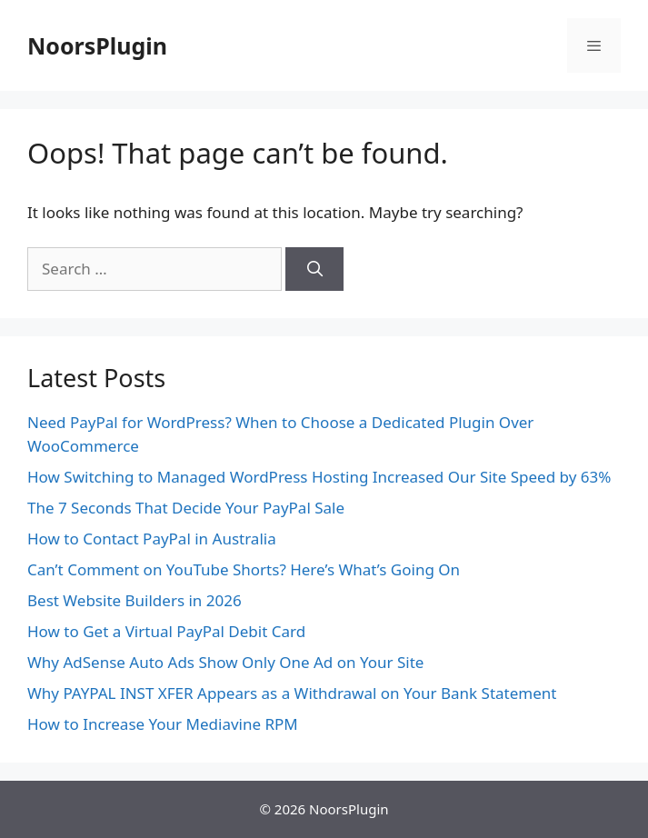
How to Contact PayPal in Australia (151, 538)
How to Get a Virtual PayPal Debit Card (166, 631)
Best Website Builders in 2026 (134, 600)
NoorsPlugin (97, 45)
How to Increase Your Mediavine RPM (162, 723)
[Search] (314, 269)
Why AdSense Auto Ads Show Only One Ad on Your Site (225, 662)
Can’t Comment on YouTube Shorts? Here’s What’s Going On (243, 569)
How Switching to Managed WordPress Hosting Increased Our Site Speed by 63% (319, 476)
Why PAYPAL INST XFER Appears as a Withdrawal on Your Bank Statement (291, 693)
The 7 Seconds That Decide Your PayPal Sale (185, 507)
